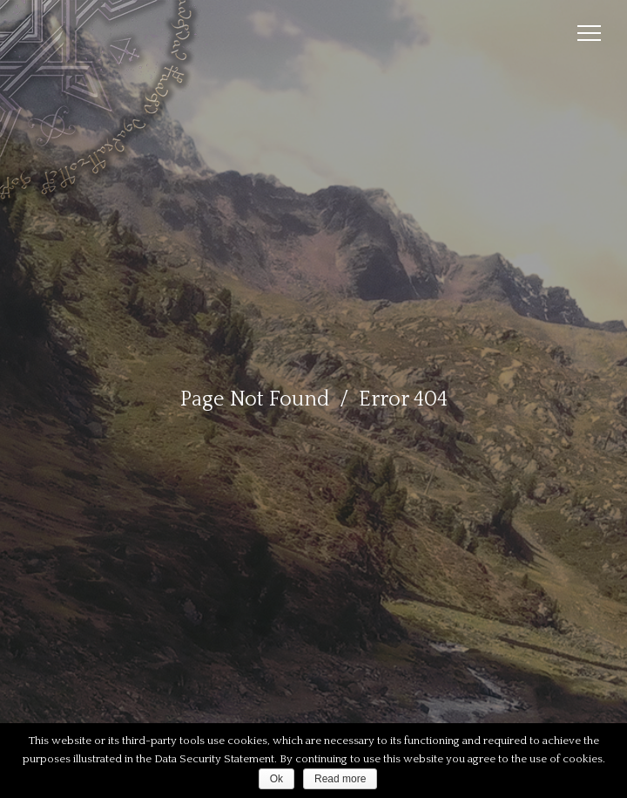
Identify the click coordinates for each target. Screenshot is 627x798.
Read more (340, 779)
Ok (276, 779)
